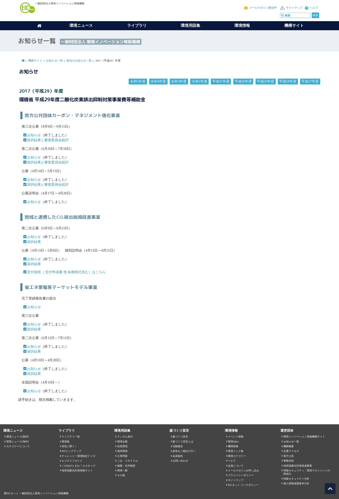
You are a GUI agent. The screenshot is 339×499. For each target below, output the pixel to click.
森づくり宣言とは (183, 441)
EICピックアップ (71, 451)
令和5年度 (138, 81)
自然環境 (122, 446)
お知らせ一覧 (54, 60)
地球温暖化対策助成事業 (297, 465)
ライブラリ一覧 (71, 436)
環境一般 (122, 470)
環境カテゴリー (237, 456)
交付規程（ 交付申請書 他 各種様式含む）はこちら (66, 272)
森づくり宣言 (180, 436)
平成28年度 (287, 81)
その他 (121, 475)
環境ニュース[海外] (17, 441)
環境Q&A (233, 441)
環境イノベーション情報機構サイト (304, 436)
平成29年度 (265, 81)
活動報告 (178, 446)
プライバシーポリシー (241, 475)
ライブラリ (137, 25)
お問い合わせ (180, 460)
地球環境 (122, 451)
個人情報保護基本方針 (296, 483)
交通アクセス (291, 451)
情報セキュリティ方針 (296, 478)
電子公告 (288, 456)
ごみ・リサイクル (127, 460)
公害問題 (122, 456)
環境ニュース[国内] (17, 436)
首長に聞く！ (69, 446)
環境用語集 (190, 25)
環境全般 (122, 441)
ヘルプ (314, 7)
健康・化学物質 (126, 465)
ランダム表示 (125, 436)
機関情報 (233, 446)
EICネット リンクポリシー (243, 484)
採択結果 (34, 242)
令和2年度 (199, 81)
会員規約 (178, 456)
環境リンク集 (235, 451)
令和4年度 (158, 81)
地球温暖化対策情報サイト (77, 470)
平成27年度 (310, 81)
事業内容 (288, 460)
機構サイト (294, 25)
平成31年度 (221, 81)
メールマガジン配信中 (263, 7)
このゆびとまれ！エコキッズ (78, 465)
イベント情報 (235, 436)
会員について (235, 465)
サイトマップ (294, 7)
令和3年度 (179, 81)
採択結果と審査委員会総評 (48, 140)
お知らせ (34, 135)
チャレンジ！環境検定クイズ (78, 456)
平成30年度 (243, 81)
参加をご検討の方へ (184, 451)
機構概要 (288, 446)
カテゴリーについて (18, 446)
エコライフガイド (72, 460)
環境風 (65, 441)
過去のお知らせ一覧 (79, 60)
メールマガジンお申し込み (243, 470)
